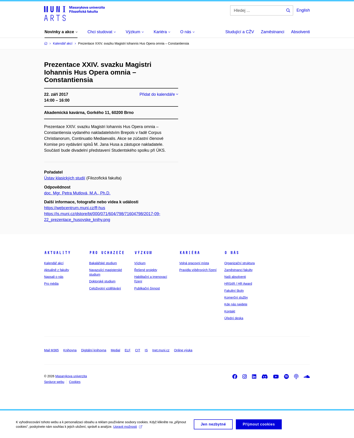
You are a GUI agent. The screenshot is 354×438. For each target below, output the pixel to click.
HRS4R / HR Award (238, 283)
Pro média (51, 283)
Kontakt (229, 311)
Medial (115, 350)
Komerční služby (236, 297)
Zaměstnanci (272, 32)
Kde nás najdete (235, 304)
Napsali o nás (53, 277)
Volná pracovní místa (194, 263)
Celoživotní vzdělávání (105, 288)
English (303, 10)
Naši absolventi (235, 277)
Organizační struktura (239, 263)
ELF (128, 350)
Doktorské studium (102, 281)
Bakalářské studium (103, 263)
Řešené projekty (145, 270)
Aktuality (57, 252)
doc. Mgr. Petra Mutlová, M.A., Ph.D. (77, 193)
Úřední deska (233, 318)
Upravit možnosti (127, 428)
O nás (231, 252)
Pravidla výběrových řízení (198, 270)
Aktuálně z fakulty (56, 270)
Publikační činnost (147, 288)
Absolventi (300, 32)
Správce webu (54, 382)
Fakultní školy (234, 290)
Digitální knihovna (93, 350)
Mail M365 (51, 350)
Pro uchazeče (107, 252)
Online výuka (183, 350)
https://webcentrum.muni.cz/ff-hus (74, 208)
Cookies (75, 382)
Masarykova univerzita (71, 376)
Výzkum (143, 252)
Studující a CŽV (239, 32)
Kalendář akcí (54, 263)
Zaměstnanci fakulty (238, 270)
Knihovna (70, 350)
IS (146, 350)
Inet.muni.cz (160, 350)
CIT (137, 350)
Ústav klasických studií (64, 178)
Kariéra (189, 252)
